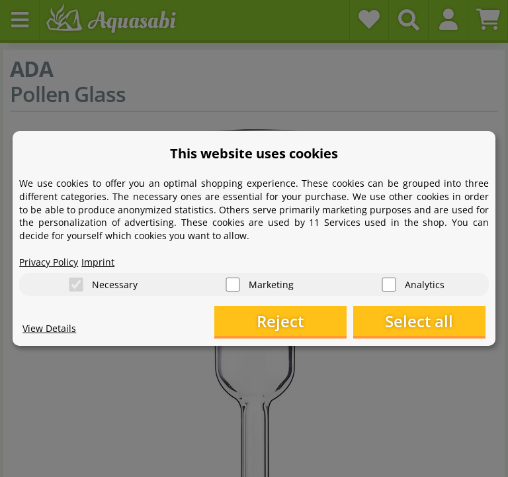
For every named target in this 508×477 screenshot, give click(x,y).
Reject (280, 321)
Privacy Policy (48, 262)
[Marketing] (232, 285)
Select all (419, 321)
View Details (49, 328)
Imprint (97, 262)
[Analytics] (389, 285)
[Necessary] (76, 285)
